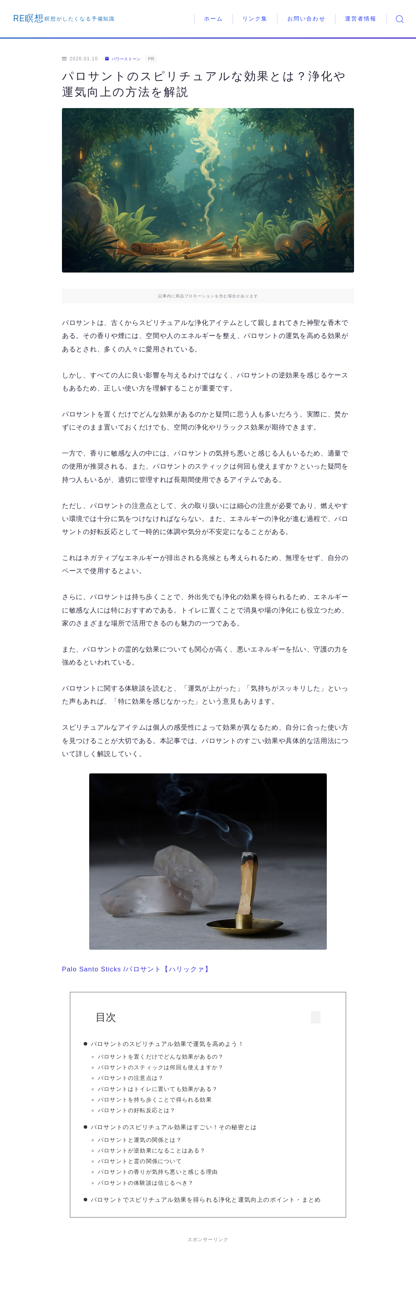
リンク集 (255, 19)
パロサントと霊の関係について (153, 1164)
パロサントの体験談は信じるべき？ (159, 1186)
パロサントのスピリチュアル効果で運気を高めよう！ (180, 1043)
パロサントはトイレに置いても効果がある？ (171, 1089)
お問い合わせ (306, 19)
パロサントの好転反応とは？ (150, 1110)
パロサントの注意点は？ (144, 1078)
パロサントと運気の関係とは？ (153, 1143)
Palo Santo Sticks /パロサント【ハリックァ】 (138, 969)
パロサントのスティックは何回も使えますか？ (174, 1067)
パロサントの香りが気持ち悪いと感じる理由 (171, 1175)
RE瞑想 (35, 18)
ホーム (213, 19)
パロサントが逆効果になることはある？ (165, 1153)
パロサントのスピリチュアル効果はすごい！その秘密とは (187, 1130)
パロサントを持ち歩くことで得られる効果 (168, 1100)
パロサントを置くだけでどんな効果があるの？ (174, 1057)
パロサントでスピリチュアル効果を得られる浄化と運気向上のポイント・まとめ (209, 1210)
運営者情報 (361, 19)
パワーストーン (126, 58)
